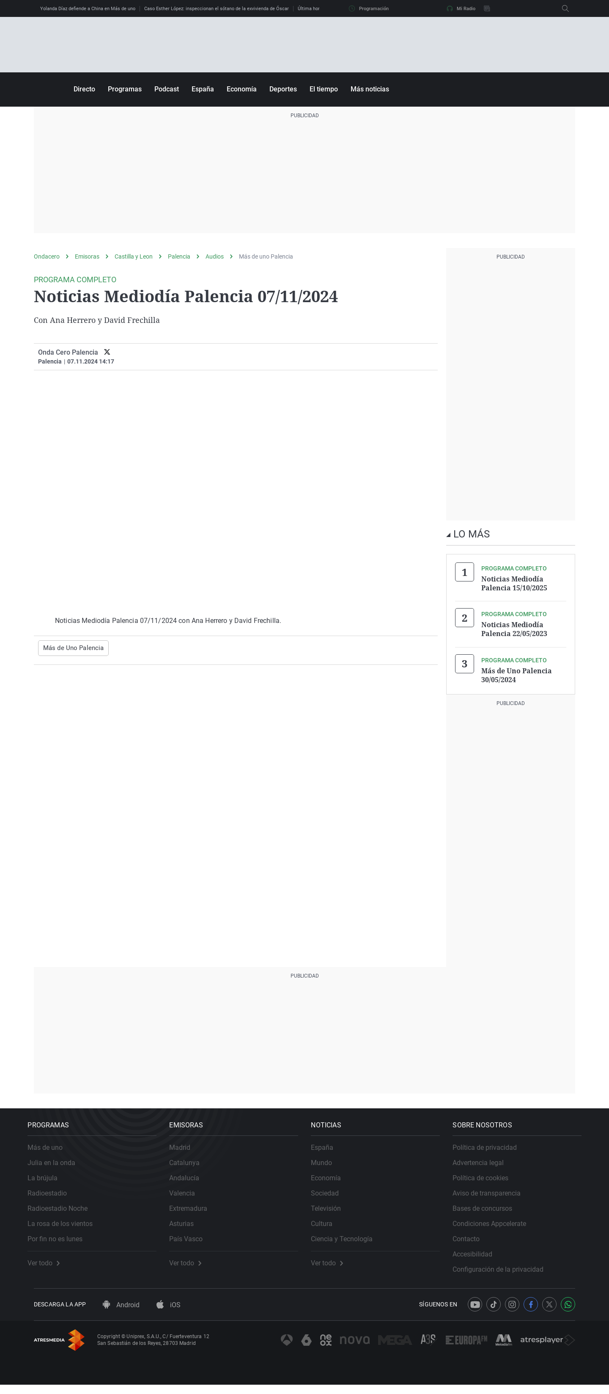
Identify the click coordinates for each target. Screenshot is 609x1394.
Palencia (179, 256)
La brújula (49, 1181)
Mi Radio (461, 8)
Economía (242, 89)
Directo (84, 89)
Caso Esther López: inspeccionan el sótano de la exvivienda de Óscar (216, 8)
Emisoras (87, 256)
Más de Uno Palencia (71, 648)
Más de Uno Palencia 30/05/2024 (516, 673)
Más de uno (51, 1151)
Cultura (328, 1227)
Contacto (472, 1242)
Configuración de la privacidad (504, 1273)
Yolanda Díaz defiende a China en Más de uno (87, 8)
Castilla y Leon (134, 256)
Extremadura (195, 1212)
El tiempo (324, 89)
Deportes (283, 89)
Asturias (188, 1227)
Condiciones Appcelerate (495, 1227)
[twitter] (107, 352)
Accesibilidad (479, 1257)
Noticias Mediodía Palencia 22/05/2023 (514, 628)
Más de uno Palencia (266, 256)
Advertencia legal (484, 1166)
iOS (168, 1315)
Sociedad (331, 1197)
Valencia (188, 1197)
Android (121, 1315)
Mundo (327, 1166)
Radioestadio (53, 1197)
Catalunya (191, 1166)
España (203, 89)
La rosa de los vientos (66, 1227)
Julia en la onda (58, 1166)
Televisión (332, 1212)
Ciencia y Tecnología (348, 1242)
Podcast (166, 89)
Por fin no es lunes (61, 1242)
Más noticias (370, 89)
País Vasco (192, 1242)
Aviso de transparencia (493, 1197)
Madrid (186, 1151)
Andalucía (191, 1181)
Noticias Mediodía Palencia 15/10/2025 (514, 583)
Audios (215, 256)
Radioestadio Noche (64, 1212)
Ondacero (47, 256)
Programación (369, 8)
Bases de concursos (488, 1212)
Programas (125, 89)
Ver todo (50, 1266)
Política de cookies (487, 1181)
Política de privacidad (491, 1151)
